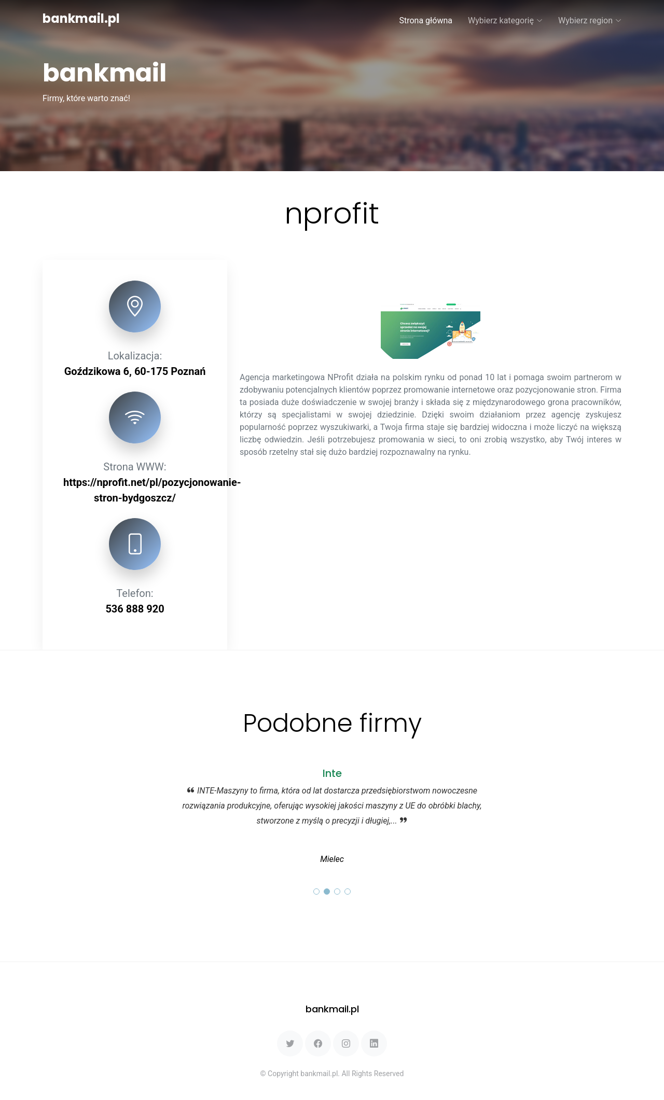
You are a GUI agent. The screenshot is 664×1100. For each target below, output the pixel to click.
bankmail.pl (81, 18)
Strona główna (425, 20)
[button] (316, 891)
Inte (332, 773)
